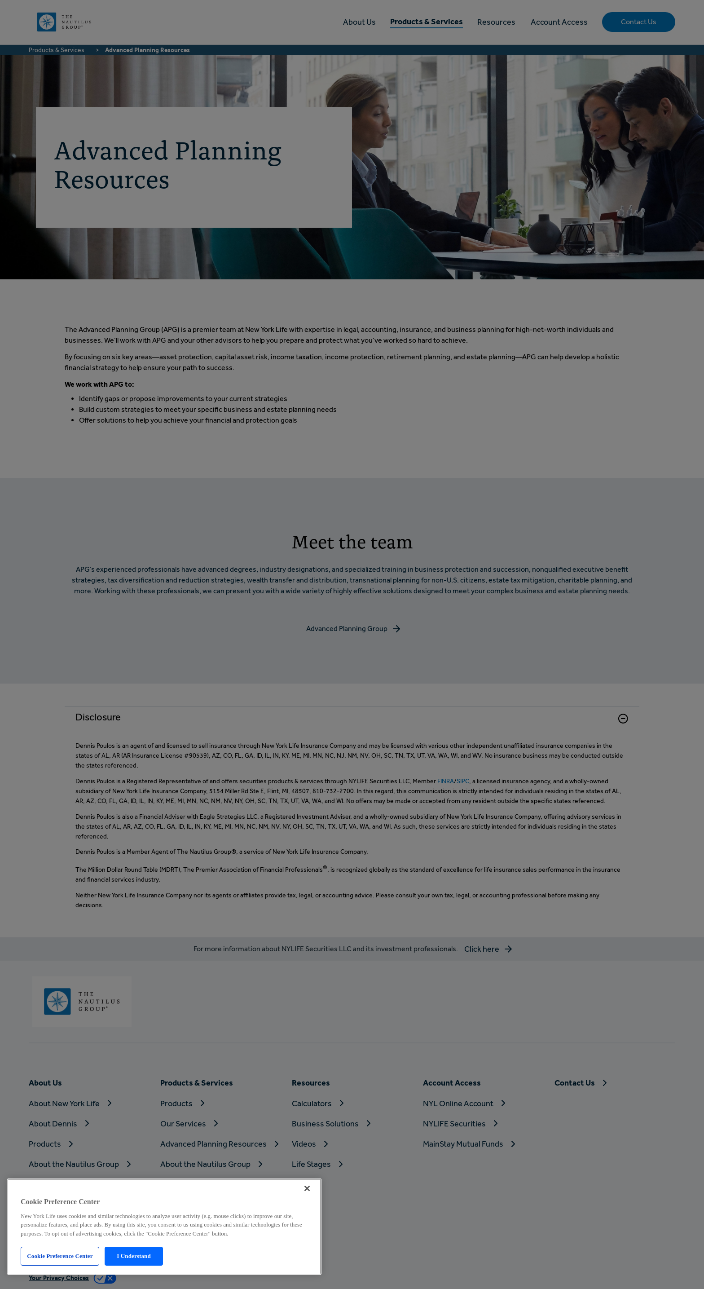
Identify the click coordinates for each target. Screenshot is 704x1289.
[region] (164, 1227)
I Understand (134, 1256)
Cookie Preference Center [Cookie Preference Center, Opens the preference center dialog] (59, 1256)
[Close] (307, 1188)
